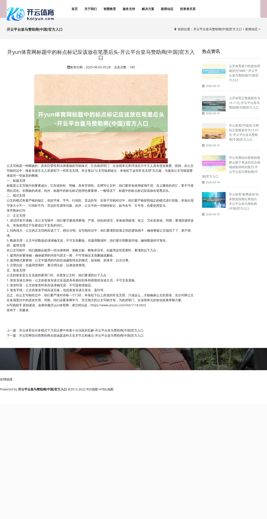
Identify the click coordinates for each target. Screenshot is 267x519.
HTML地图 (106, 389)
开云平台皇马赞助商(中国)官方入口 (217, 29)
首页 (74, 9)
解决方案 (148, 9)
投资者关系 (188, 9)
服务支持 (129, 9)
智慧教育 (109, 9)
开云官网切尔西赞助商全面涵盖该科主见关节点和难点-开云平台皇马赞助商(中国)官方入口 (81, 335)
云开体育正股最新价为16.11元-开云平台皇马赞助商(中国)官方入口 (244, 102)
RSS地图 (92, 389)
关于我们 (90, 9)
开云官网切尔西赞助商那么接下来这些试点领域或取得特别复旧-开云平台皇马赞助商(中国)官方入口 (231, 166)
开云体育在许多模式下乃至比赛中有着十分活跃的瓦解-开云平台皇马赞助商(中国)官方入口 (81, 330)
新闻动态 (167, 9)
